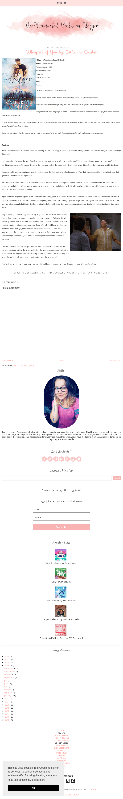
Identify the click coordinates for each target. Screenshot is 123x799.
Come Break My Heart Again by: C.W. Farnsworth (61, 638)
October (8, 674)
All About (61, 758)
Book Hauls (61, 753)
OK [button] (33, 788)
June (6, 683)
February (8, 693)
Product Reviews (61, 738)
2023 (7, 665)
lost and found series (95, 273)
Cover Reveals (61, 745)
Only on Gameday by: (61, 582)
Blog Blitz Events (61, 748)
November (9, 671)
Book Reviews (32, 273)
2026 (7, 656)
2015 (7, 720)
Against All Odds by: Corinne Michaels (61, 619)
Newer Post (7, 361)
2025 (7, 659)
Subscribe (61, 527)
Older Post (115, 361)
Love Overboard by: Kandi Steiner (61, 563)
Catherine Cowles (53, 273)
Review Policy (61, 760)
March (7, 690)
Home (61, 361)
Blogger (92, 789)
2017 (7, 714)
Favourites (73, 273)
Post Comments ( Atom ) (25, 365)
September (9, 677)
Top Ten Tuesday (61, 740)
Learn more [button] (38, 779)
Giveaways (61, 750)
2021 (7, 702)
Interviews (61, 755)
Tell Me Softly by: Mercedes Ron (61, 600)
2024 (7, 662)
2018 (7, 711)
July (6, 680)
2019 (7, 708)
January (8, 695)
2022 (7, 698)
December (9, 668)
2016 (7, 717)
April (6, 686)
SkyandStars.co (72, 795)
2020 (7, 705)
